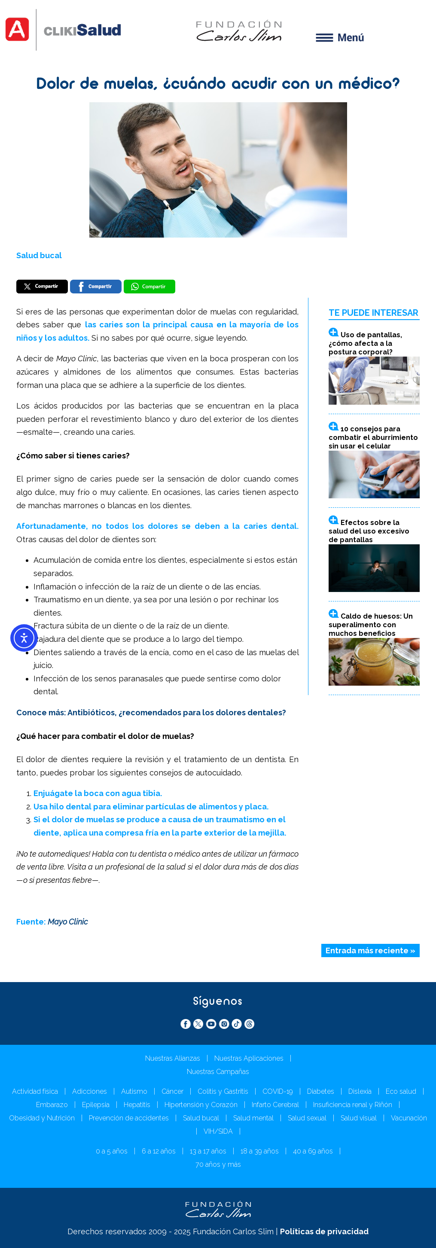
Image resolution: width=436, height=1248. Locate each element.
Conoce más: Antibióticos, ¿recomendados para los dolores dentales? (151, 712)
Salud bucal (39, 255)
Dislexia (360, 1091)
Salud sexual (307, 1118)
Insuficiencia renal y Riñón (352, 1105)
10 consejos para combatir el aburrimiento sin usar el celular (373, 437)
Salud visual (359, 1118)
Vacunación (409, 1118)
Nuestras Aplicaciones (249, 1058)
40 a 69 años (313, 1151)
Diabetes (320, 1091)
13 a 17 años (208, 1151)
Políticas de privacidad (324, 1231)
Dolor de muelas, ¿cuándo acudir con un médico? (218, 85)
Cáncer (172, 1091)
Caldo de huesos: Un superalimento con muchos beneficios (371, 625)
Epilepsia (96, 1105)
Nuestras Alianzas (172, 1058)
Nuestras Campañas (218, 1072)
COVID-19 (277, 1091)
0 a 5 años (112, 1151)
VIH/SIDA (218, 1131)
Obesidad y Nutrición (42, 1118)
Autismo (134, 1091)
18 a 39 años (260, 1151)
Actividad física (35, 1091)
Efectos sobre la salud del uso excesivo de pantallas (369, 531)
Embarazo (52, 1105)
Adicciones (89, 1091)
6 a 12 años (159, 1151)
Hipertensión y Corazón (201, 1105)
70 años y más (218, 1164)
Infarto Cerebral (275, 1105)
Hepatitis (137, 1105)
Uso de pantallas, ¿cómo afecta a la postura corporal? (365, 343)
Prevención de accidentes (129, 1118)
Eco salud (401, 1091)
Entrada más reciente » (370, 950)
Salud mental (253, 1118)
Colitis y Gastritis (223, 1091)
